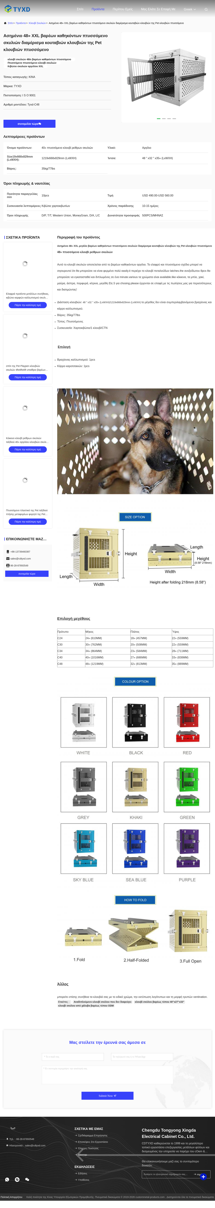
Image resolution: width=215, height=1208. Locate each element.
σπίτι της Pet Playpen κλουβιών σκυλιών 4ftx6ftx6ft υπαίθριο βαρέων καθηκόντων (25, 370)
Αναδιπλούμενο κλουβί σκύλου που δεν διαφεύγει (102, 1001)
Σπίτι (80, 9)
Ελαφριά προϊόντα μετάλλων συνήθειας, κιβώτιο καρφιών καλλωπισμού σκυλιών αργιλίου (27, 297)
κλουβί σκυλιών (37, 23)
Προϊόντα (98, 9)
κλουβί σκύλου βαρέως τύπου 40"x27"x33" (159, 1001)
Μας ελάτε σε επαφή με (158, 9)
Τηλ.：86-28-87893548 (20, 1139)
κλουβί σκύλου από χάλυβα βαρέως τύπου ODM (86, 1005)
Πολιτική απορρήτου (11, 1197)
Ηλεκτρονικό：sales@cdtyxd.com (25, 1145)
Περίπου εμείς (123, 9)
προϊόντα (21, 23)
